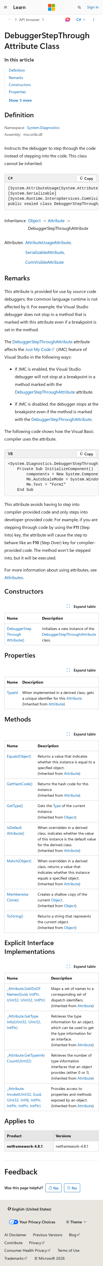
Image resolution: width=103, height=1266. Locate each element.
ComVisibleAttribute (44, 262)
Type (57, 805)
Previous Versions (47, 1234)
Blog (72, 1234)
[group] (51, 196)
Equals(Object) (19, 756)
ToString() (15, 916)
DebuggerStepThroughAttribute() (19, 634)
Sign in (93, 7)
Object (34, 220)
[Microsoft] (51, 7)
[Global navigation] (5, 7)
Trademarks (14, 1258)
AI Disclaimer (15, 1234)
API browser (29, 19)
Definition (17, 70)
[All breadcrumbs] (9, 19)
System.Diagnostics (43, 127)
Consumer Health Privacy (25, 1250)
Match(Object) (19, 860)
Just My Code (38, 349)
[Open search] (79, 7)
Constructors (20, 84)
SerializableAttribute (44, 252)
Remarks (16, 77)
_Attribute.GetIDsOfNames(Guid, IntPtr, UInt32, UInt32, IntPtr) (26, 994)
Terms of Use (68, 1250)
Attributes (13, 577)
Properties (17, 91)
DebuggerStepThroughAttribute (42, 341)
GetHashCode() (19, 783)
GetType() (15, 805)
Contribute (13, 1242)
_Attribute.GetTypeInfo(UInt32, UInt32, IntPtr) (24, 1021)
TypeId (12, 692)
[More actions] (94, 19)
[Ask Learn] (68, 19)
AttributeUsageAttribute (48, 242)
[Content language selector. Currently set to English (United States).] (29, 1209)
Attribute (56, 220)
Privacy (35, 1242)
